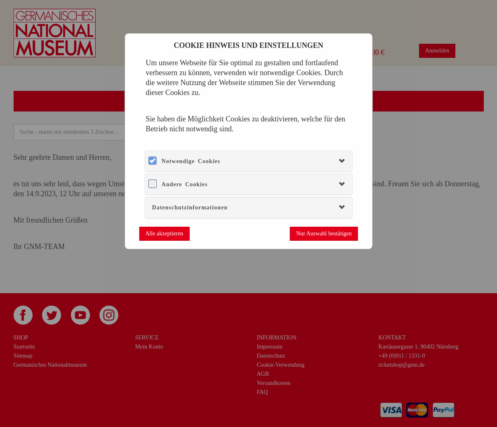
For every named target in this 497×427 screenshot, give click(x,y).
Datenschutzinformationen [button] (190, 207)
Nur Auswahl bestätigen (324, 233)
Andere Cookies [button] (185, 184)
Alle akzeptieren (164, 233)
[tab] (248, 161)
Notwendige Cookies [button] (191, 161)
